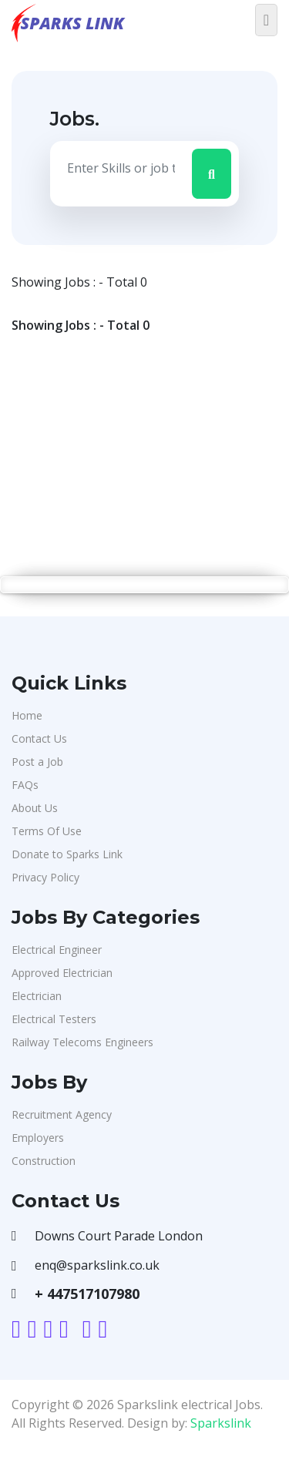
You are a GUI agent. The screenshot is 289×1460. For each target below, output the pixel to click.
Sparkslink (220, 1423)
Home (27, 715)
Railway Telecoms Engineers (82, 1042)
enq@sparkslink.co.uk (97, 1265)
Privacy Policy (45, 877)
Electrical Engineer (57, 949)
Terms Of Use (47, 831)
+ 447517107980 (87, 1293)
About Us (35, 807)
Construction (44, 1160)
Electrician (37, 995)
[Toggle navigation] (266, 20)
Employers (38, 1137)
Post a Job (37, 761)
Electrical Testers (54, 1019)
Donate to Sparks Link (67, 854)
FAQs (25, 784)
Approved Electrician (62, 972)
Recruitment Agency (62, 1114)
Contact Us (39, 738)
